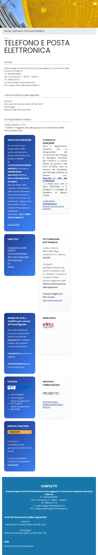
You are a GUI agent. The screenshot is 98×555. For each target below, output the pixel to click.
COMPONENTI (49, 201)
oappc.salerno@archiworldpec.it (51, 508)
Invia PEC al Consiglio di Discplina (53, 207)
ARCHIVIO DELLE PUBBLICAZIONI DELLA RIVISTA (53, 405)
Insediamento (50, 204)
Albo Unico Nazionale (18, 257)
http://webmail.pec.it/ (52, 300)
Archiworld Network (17, 253)
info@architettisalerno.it (53, 506)
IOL (9, 263)
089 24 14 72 (51, 503)
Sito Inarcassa (15, 260)
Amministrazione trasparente (19, 546)
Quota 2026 (13, 224)
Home (7, 31)
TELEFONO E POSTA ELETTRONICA (28, 31)
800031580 (13, 465)
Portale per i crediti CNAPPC (17, 249)
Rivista (11, 267)
